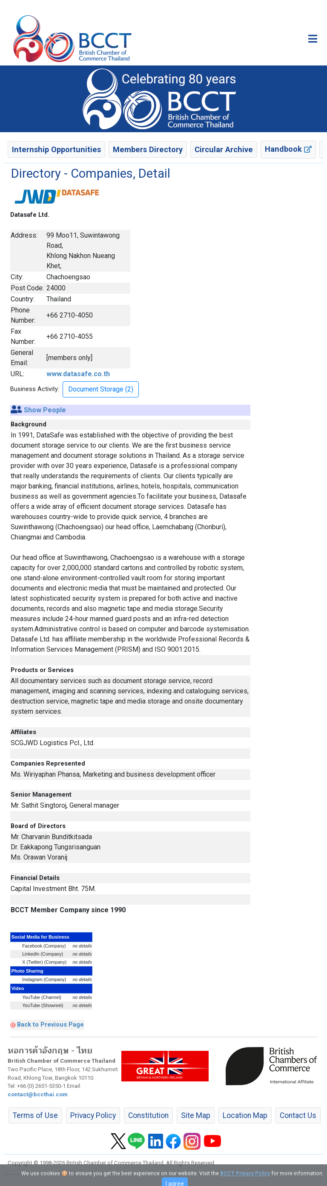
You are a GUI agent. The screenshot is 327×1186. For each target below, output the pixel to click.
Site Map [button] (195, 1115)
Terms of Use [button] (35, 1115)
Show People (45, 410)
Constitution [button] (148, 1115)
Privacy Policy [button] (93, 1115)
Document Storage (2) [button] (100, 389)
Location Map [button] (245, 1115)
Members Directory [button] (148, 149)
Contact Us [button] (298, 1115)
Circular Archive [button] (224, 149)
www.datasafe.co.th (78, 374)
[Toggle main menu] (313, 38)
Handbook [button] (288, 149)
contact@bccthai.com (38, 1094)
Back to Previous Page (50, 1024)
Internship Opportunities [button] (56, 149)
